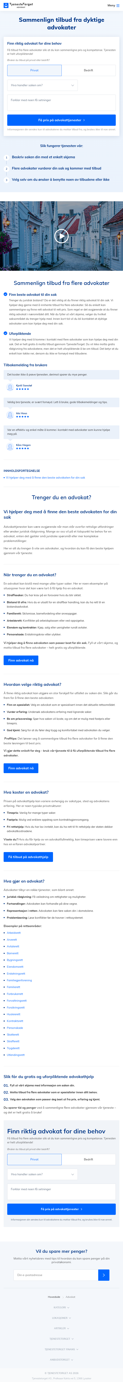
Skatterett (13, 1034)
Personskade (15, 1028)
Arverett (12, 939)
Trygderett (13, 1048)
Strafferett (13, 1041)
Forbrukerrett (15, 994)
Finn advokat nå (21, 660)
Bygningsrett (15, 960)
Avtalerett (13, 946)
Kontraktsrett (15, 1021)
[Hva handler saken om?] (42, 85)
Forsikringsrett (16, 1007)
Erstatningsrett (16, 973)
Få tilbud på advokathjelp (28, 857)
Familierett (13, 987)
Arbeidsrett (14, 933)
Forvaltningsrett (17, 1000)
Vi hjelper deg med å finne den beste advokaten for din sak (45, 477)
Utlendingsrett (16, 1055)
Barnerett (12, 953)
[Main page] (20, 5)
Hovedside (56, 1297)
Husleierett (13, 1014)
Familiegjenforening (19, 980)
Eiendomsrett (15, 966)
